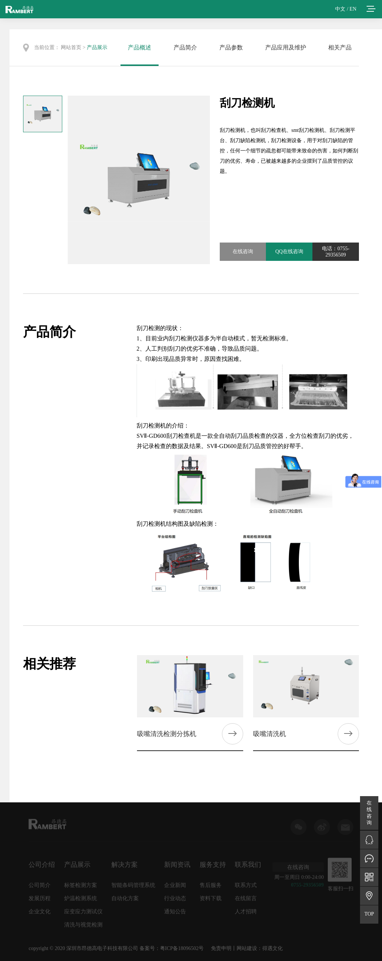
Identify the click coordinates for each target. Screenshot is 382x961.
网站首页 (71, 47)
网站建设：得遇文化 (260, 948)
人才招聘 (246, 914)
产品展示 (97, 47)
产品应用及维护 (285, 47)
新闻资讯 (177, 867)
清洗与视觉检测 (83, 927)
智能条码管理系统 (133, 887)
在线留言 (246, 900)
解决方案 (124, 867)
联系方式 (246, 887)
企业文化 (40, 914)
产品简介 (185, 47)
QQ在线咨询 (289, 251)
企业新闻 (175, 887)
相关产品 (340, 47)
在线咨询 (243, 251)
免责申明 (221, 948)
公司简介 (40, 887)
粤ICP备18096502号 (182, 948)
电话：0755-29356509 (335, 252)
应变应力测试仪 (83, 914)
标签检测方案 (80, 887)
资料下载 (211, 900)
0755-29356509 (307, 887)
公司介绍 (42, 867)
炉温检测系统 (80, 900)
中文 (340, 9)
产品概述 (139, 47)
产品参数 (231, 47)
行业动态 (175, 900)
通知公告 (175, 914)
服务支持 (213, 867)
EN (352, 9)
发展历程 (40, 900)
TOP (369, 914)
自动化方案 (125, 900)
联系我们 (248, 867)
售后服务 (211, 887)
